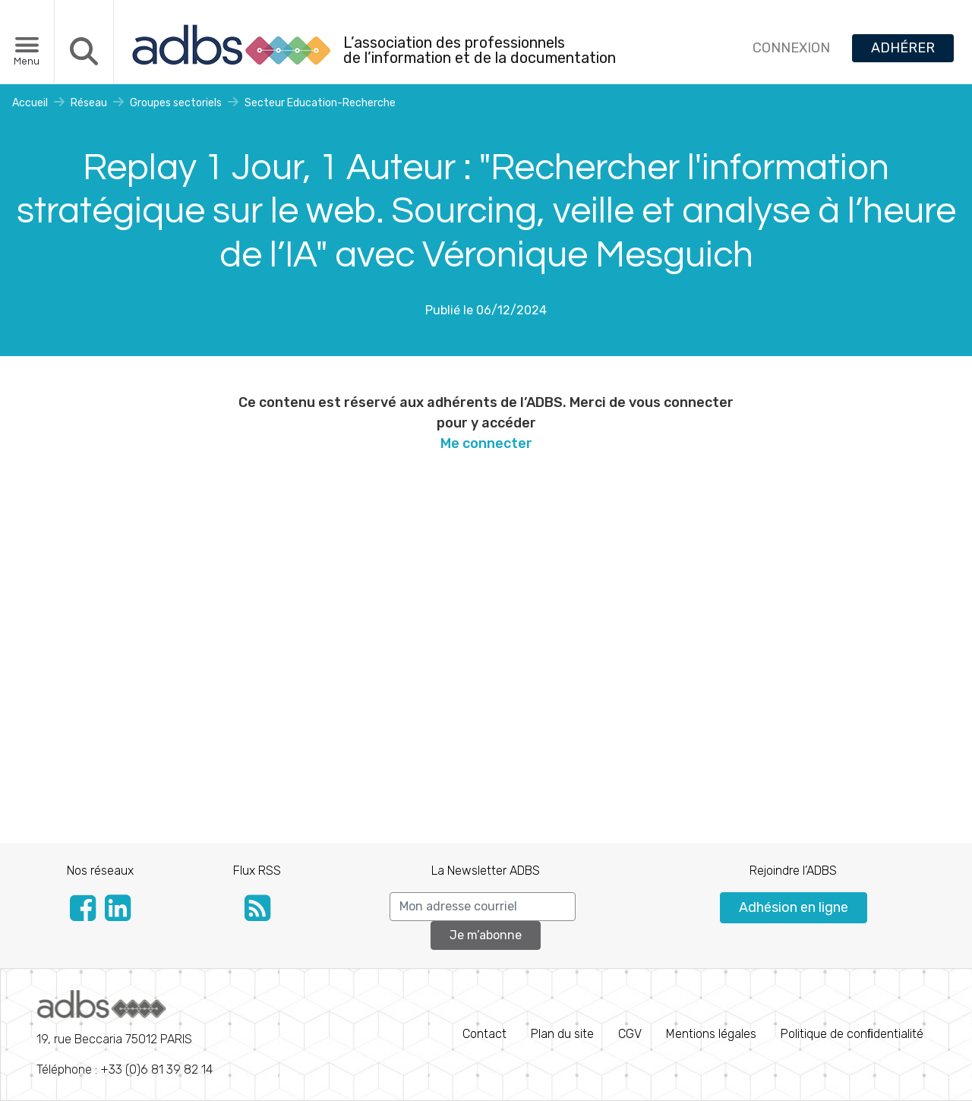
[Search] (483, 906)
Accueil (30, 102)
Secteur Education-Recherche (320, 102)
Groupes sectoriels (176, 102)
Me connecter (486, 443)
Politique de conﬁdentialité (852, 1034)
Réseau (89, 102)
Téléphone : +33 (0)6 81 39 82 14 (124, 1033)
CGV (630, 1034)
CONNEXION (791, 47)
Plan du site (562, 1034)
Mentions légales (711, 1034)
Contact (484, 1034)
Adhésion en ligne (793, 907)
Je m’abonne (486, 935)
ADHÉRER (903, 47)
